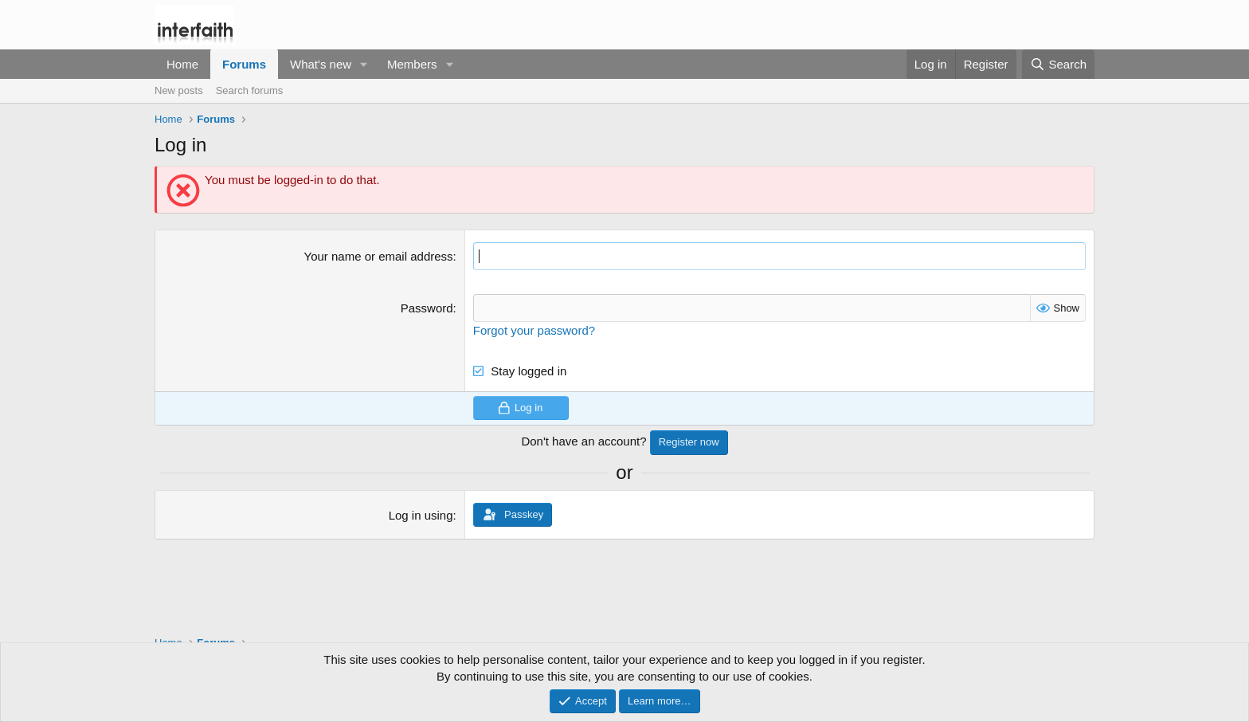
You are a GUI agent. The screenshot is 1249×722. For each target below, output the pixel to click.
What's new (320, 64)
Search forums (250, 90)
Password (427, 308)
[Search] (1058, 64)
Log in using (421, 515)
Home (182, 64)
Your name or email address (378, 256)
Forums (244, 64)
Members (412, 64)
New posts (179, 90)
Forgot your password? (534, 330)
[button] (364, 64)
